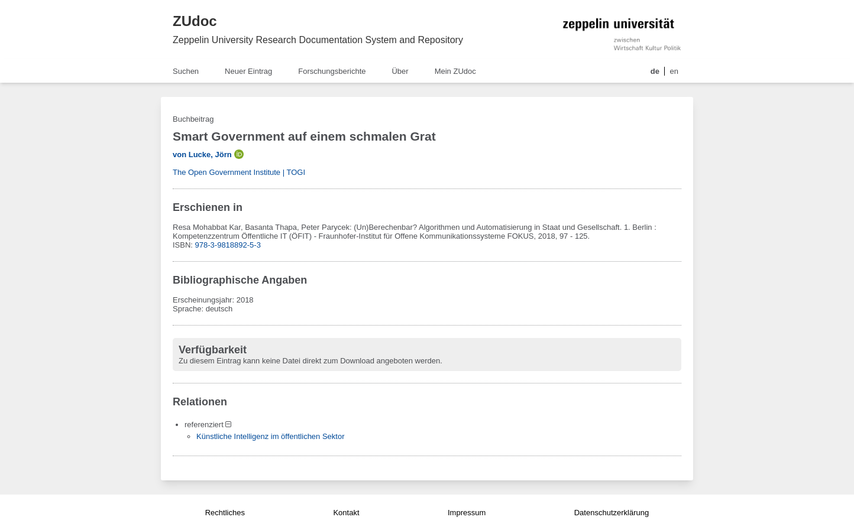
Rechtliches (225, 512)
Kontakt (346, 512)
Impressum (467, 512)
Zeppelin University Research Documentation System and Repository (318, 40)
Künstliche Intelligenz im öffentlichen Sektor (270, 436)
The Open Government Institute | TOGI (239, 172)
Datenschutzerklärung (611, 512)
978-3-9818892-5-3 (228, 244)
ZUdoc (195, 21)
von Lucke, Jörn (202, 154)
